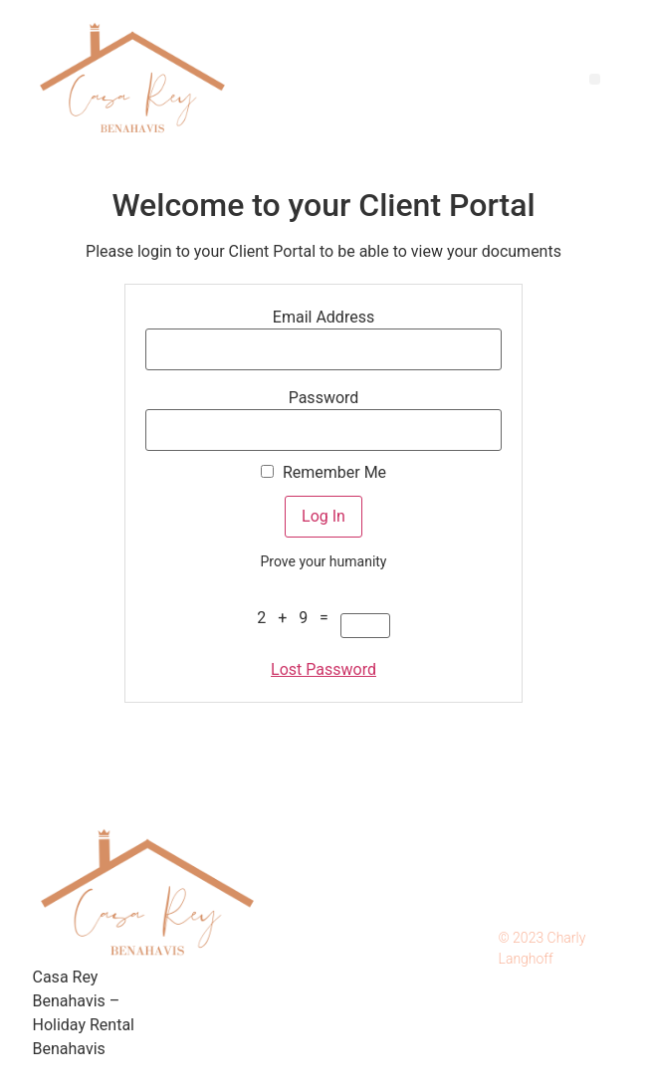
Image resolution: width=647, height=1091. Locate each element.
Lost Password (323, 669)
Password (324, 398)
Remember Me (323, 473)
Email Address (323, 318)
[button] (594, 79)
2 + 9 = (296, 618)
